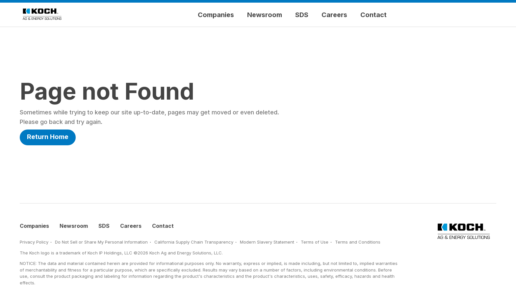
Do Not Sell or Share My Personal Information (101, 242)
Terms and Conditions (357, 242)
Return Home (47, 137)
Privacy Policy (34, 242)
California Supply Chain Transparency (193, 242)
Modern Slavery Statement (267, 242)
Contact (373, 15)
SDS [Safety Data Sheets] (301, 15)
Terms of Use (314, 242)
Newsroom (264, 15)
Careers (334, 15)
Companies (216, 15)
